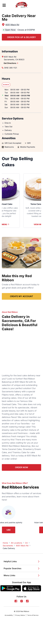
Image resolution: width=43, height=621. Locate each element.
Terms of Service (32, 615)
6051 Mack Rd (12, 24)
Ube (9, 530)
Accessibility (9, 615)
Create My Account (21, 296)
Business (6, 84)
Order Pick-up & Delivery (21, 37)
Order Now (21, 467)
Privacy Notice (20, 615)
